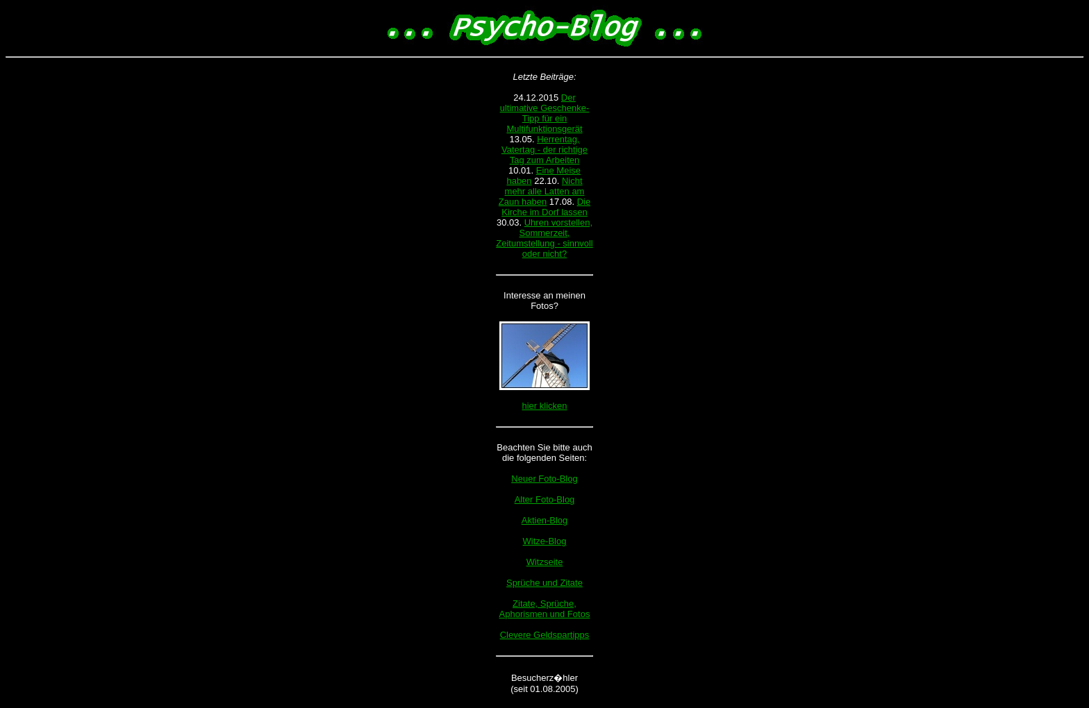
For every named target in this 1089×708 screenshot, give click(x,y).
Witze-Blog (545, 541)
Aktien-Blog (544, 520)
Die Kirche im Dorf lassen (545, 206)
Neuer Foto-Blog (544, 478)
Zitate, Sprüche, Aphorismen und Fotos (544, 608)
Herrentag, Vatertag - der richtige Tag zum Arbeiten (544, 149)
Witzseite (544, 562)
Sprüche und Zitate (544, 583)
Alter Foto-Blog (545, 499)
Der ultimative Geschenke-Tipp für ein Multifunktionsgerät (545, 113)
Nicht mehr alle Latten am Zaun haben (542, 191)
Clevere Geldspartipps (545, 635)
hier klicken (544, 406)
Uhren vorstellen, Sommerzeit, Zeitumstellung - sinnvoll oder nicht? (544, 238)
